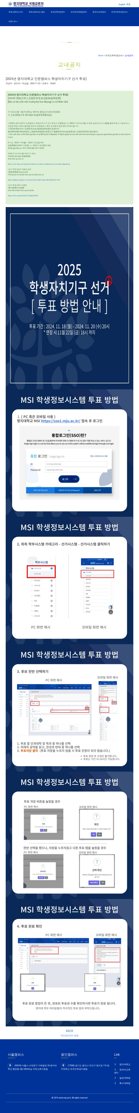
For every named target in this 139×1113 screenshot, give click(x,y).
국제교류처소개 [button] (15, 12)
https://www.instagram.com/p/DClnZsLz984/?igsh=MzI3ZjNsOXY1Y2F (34, 180)
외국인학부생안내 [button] (119, 12)
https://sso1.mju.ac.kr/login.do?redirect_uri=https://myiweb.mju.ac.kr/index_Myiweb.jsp (39, 164)
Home (100, 55)
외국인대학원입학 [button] (79, 12)
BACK (69, 1031)
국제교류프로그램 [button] (37, 12)
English (122, 4)
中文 (128, 4)
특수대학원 (124, 1083)
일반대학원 (124, 1078)
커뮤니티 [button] (12, 21)
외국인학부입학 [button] (57, 12)
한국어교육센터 (99, 12)
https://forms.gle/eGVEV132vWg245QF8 (23, 195)
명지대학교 (124, 1064)
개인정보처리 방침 (69, 1035)
